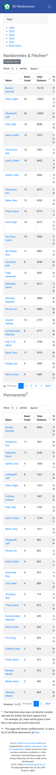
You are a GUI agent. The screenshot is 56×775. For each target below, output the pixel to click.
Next (48, 385)
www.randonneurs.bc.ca (34, 764)
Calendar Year (11, 61)
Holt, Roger (11, 222)
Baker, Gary (11, 200)
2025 (11, 31)
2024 (11, 35)
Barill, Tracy (11, 352)
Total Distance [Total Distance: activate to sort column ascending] (41, 78)
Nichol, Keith (12, 135)
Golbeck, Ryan (12, 648)
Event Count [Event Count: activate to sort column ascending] (27, 78)
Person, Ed (11, 309)
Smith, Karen (12, 659)
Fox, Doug (10, 637)
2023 (11, 38)
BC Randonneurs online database (29, 743)
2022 (11, 42)
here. (37, 732)
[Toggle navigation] (49, 7)
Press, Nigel (11, 99)
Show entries (15, 68)
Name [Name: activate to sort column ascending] (8, 80)
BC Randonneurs (18, 6)
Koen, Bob (10, 124)
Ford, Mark (11, 583)
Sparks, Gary (12, 175)
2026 (11, 27)
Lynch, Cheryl (12, 160)
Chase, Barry (12, 211)
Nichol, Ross (12, 374)
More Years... (16, 45)
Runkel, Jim (11, 363)
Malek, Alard (12, 681)
